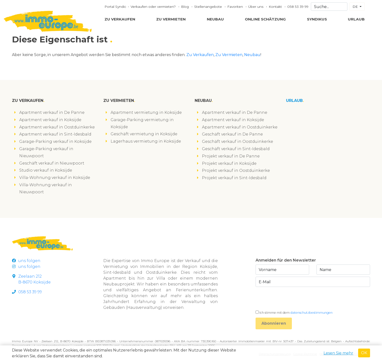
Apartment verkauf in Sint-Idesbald (55, 134)
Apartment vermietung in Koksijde (146, 112)
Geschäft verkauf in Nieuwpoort (51, 163)
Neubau (215, 19)
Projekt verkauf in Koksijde (229, 163)
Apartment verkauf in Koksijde (50, 119)
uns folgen (26, 260)
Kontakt (276, 7)
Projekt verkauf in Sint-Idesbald (234, 178)
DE (356, 7)
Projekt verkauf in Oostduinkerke (236, 170)
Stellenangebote (208, 7)
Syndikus (317, 19)
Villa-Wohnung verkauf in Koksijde (54, 177)
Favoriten (235, 7)
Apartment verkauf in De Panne (52, 112)
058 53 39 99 (297, 7)
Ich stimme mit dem (296, 312)
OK (364, 353)
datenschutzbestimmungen (311, 312)
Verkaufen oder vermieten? (154, 7)
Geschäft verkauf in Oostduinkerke (237, 141)
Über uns (256, 7)
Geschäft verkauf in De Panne (232, 134)
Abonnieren (273, 323)
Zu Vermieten (171, 19)
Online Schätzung (265, 19)
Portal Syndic (115, 7)
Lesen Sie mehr (338, 353)
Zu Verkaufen (120, 19)
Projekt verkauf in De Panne (231, 156)
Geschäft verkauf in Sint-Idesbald (236, 148)
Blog (185, 7)
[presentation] (293, 298)
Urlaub (356, 19)
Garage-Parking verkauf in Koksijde (55, 141)
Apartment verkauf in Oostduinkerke (57, 127)
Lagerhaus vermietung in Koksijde (146, 141)
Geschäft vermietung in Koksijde (144, 134)
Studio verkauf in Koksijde (45, 170)
